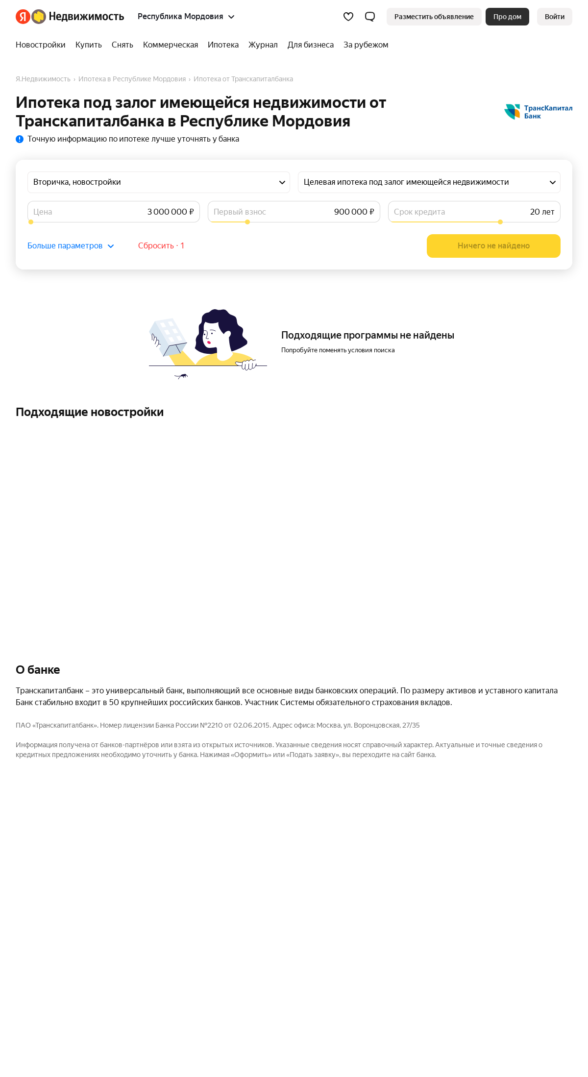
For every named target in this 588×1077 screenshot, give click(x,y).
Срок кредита (419, 212)
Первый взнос (240, 212)
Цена (42, 212)
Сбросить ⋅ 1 (161, 245)
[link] (554, 16)
